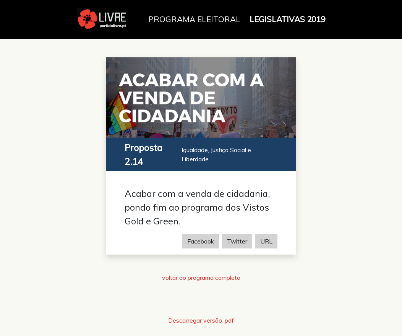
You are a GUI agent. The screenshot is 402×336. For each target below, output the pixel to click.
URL (266, 241)
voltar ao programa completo (201, 277)
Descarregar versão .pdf (201, 320)
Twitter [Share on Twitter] (237, 241)
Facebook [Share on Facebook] (200, 241)
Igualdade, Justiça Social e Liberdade (216, 154)
